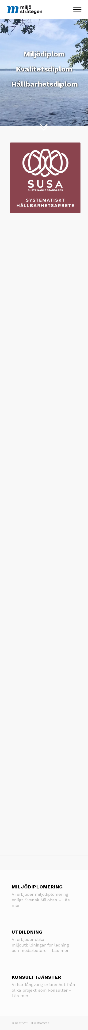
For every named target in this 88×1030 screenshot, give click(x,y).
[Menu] (75, 9)
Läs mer (60, 950)
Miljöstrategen (40, 1023)
